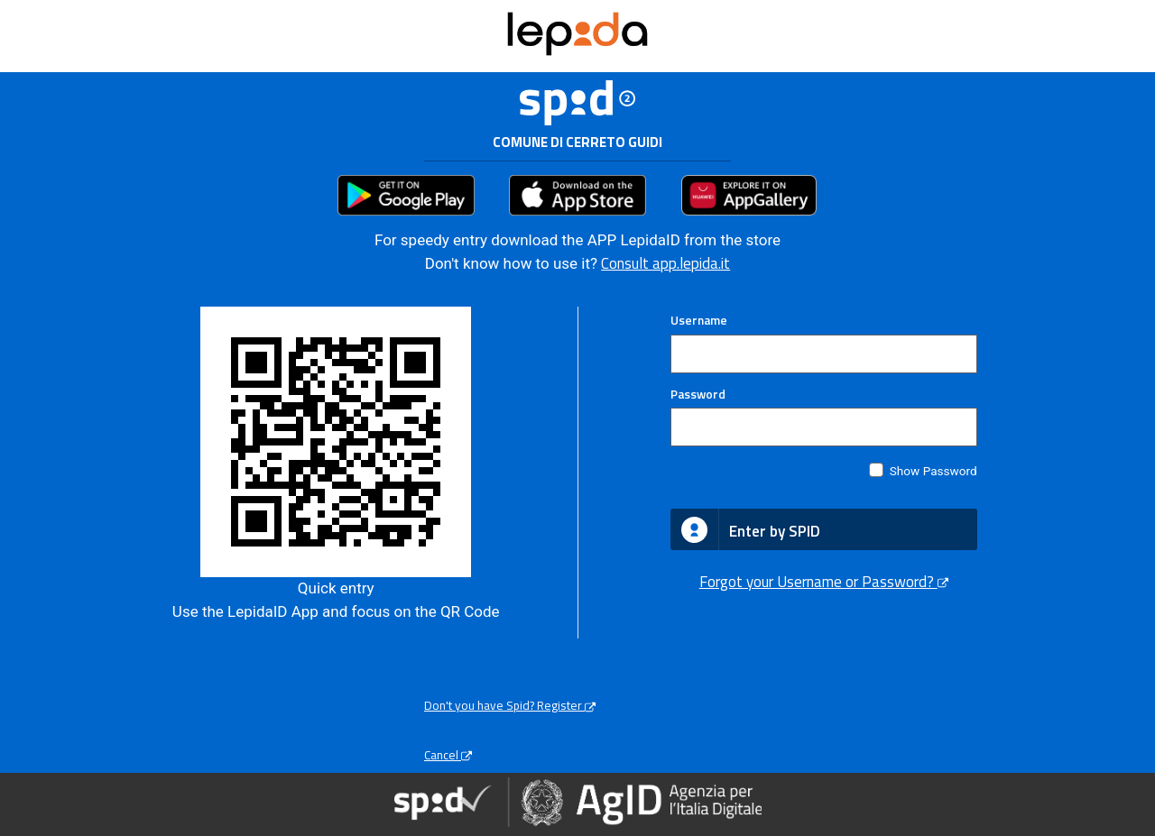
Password (697, 394)
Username (698, 320)
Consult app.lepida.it (665, 263)
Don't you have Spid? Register (510, 705)
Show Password (933, 471)
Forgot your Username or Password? (823, 581)
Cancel (448, 755)
